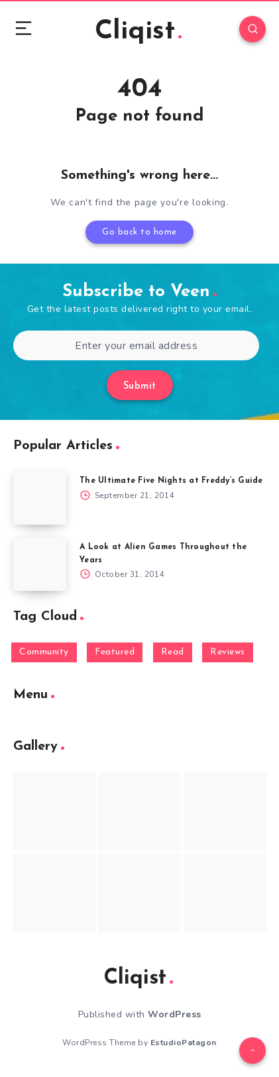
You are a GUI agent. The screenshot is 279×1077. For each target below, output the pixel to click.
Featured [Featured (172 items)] (115, 652)
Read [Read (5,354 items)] (172, 652)
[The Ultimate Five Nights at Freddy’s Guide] (39, 498)
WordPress (174, 1014)
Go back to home (139, 232)
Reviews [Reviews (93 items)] (227, 652)
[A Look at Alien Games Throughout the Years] (39, 564)
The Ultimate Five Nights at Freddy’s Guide (171, 481)
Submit (139, 386)
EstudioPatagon (183, 1042)
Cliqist (138, 32)
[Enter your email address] (136, 345)
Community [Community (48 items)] (44, 652)
